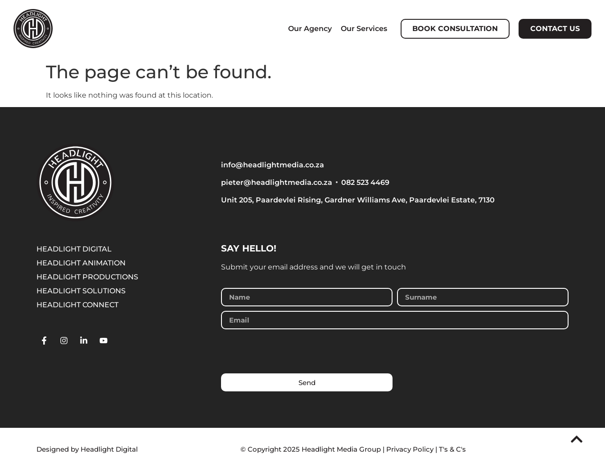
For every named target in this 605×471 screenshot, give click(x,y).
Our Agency (310, 28)
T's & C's (452, 449)
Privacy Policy (409, 449)
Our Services (364, 28)
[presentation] (289, 351)
